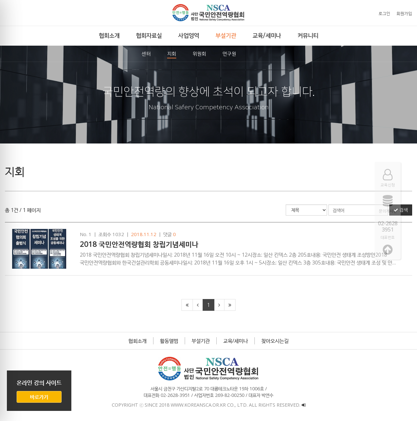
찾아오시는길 (275, 340)
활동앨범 (169, 340)
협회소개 (137, 340)
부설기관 (201, 340)
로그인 (384, 13)
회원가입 (404, 13)
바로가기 (39, 396)
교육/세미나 (235, 340)
